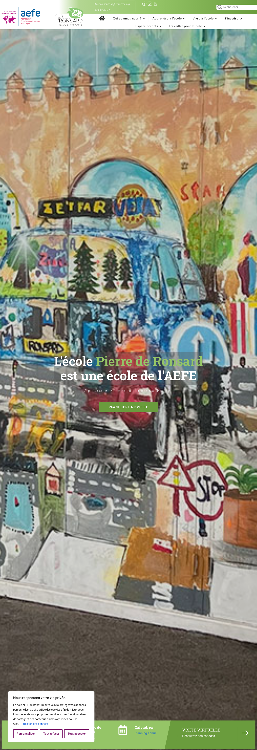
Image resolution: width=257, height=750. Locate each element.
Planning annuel (146, 733)
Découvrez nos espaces (198, 736)
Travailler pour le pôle (185, 26)
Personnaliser (26, 733)
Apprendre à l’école (167, 18)
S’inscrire (231, 18)
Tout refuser (51, 733)
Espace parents (146, 26)
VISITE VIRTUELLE (201, 729)
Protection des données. (34, 723)
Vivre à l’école (203, 18)
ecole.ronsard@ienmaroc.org (112, 4)
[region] (51, 716)
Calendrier (144, 727)
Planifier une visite (128, 407)
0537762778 (102, 9)
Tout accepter (77, 733)
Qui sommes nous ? (127, 18)
